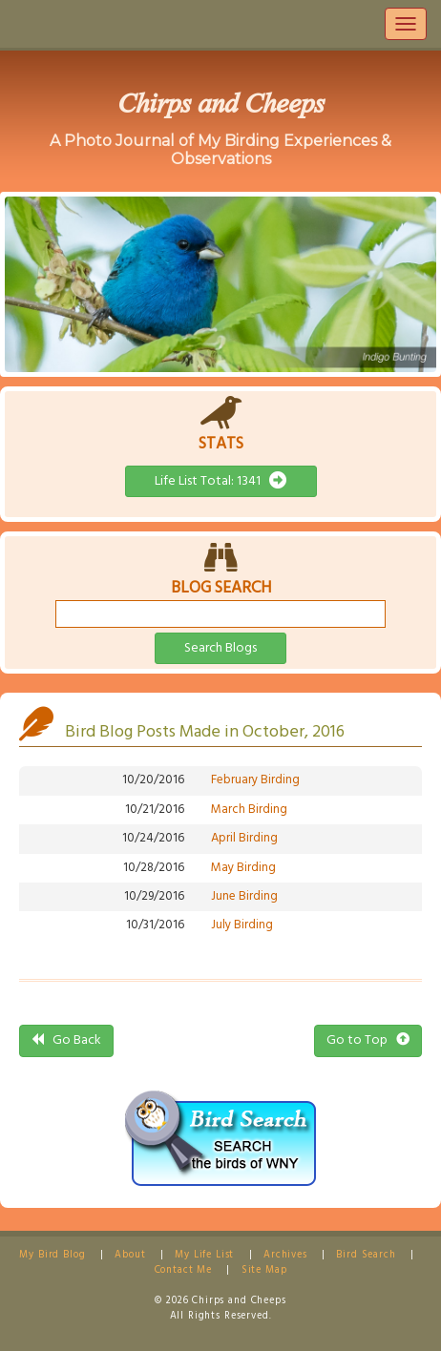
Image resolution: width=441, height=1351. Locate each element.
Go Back (66, 1040)
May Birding (243, 868)
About (130, 1255)
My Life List (204, 1255)
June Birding (244, 896)
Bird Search (365, 1255)
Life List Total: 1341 (221, 481)
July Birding (242, 925)
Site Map (264, 1270)
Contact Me (183, 1270)
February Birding (255, 780)
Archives (285, 1255)
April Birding (244, 838)
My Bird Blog (52, 1255)
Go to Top (368, 1040)
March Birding (249, 810)
